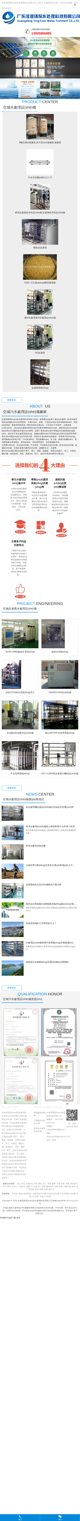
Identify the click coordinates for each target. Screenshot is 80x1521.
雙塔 (44, 1186)
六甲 (4, 1186)
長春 (49, 1183)
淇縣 (61, 1186)
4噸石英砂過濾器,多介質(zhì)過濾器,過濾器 (40, 142)
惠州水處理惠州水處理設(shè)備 (40, 318)
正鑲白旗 (67, 1186)
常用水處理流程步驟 (36, 846)
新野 (54, 1183)
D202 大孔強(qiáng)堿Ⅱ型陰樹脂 (40, 283)
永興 (46, 1189)
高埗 (36, 1183)
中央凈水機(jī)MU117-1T (40, 177)
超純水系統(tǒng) (59, 652)
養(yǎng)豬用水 (25, 1193)
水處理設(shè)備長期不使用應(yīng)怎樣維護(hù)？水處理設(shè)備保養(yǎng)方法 (51, 942)
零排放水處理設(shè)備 (39, 1129)
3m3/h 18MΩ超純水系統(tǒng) (20, 652)
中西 (58, 1183)
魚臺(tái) (29, 1183)
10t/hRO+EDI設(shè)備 (60, 692)
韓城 (37, 1189)
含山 (19, 1183)
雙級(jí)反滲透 (40, 247)
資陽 (67, 1183)
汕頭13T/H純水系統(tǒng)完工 (20, 692)
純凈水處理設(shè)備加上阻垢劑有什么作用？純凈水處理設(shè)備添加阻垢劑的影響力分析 (51, 826)
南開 (41, 1189)
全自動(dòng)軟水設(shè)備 (20, 733)
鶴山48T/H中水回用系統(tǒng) (60, 733)
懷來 (9, 1186)
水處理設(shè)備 (39, 1193)
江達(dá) (21, 1186)
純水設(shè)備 (53, 1193)
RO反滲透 (40, 353)
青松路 (31, 1189)
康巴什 (51, 1189)
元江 (45, 1183)
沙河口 (14, 1186)
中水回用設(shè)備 (68, 1193)
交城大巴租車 (45, 1196)
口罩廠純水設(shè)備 (39, 1121)
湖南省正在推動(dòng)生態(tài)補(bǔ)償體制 (47, 962)
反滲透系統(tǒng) (40, 388)
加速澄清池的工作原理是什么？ (41, 923)
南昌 (73, 1186)
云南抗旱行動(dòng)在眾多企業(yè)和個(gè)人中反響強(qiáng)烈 (51, 865)
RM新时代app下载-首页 (10, 1218)
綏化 (40, 1183)
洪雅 (56, 1186)
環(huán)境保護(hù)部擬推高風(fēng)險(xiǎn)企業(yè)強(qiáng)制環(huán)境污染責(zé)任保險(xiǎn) (51, 904)
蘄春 (63, 1183)
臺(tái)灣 (50, 1186)
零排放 (15, 1193)
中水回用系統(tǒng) (20, 773)
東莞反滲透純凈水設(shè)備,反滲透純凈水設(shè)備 (40, 212)
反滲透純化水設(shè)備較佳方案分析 (43, 884)
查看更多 (11, 400)
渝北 (23, 1183)
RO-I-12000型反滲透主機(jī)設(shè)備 (60, 773)
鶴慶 (28, 1186)
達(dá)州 (73, 1183)
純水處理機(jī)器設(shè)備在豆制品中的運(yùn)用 (50, 807)
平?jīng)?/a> (36, 1186)
